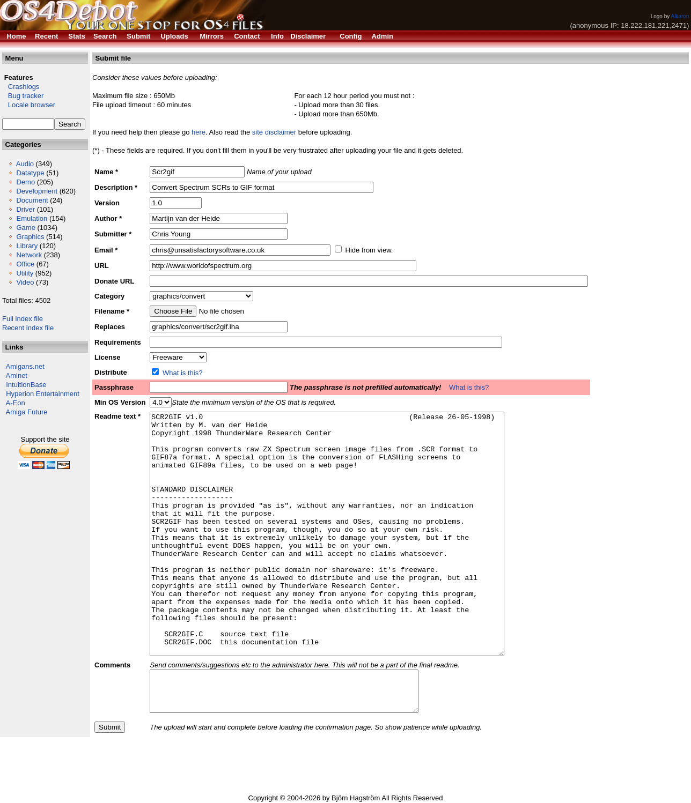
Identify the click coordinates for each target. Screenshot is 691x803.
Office (25, 264)
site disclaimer (274, 132)
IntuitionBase (26, 385)
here (198, 132)
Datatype (30, 173)
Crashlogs (20, 87)
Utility (24, 273)
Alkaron (680, 16)
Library (27, 246)
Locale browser (28, 105)
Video (25, 282)
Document (32, 200)
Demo (25, 182)
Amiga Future (27, 412)
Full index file (22, 319)
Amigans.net (25, 366)
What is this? (182, 373)
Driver (25, 209)
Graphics (30, 237)
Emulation (31, 218)
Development (36, 191)
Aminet (16, 375)
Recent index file (28, 328)
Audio (25, 164)
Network (29, 255)
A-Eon (15, 403)
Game (25, 228)
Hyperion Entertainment (42, 394)
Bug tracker (22, 96)
